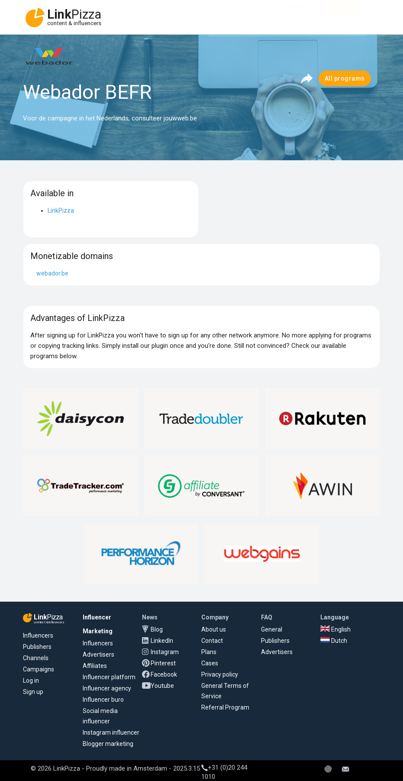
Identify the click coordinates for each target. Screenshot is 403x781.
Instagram (165, 651)
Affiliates (95, 665)
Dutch (333, 640)
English (335, 629)
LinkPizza (61, 210)
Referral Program (225, 707)
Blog (157, 629)
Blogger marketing (108, 743)
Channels (35, 658)
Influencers (38, 635)
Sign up (33, 691)
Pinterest (163, 663)
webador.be (52, 273)
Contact (212, 640)
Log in (31, 680)
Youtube (162, 685)
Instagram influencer (111, 732)
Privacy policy (219, 674)
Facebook (164, 674)
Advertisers (98, 654)
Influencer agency (107, 688)
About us (213, 629)
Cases (209, 663)
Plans (208, 651)
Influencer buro (103, 699)
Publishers (37, 646)
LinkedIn (162, 640)
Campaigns (38, 669)
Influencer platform (109, 677)
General (271, 629)
